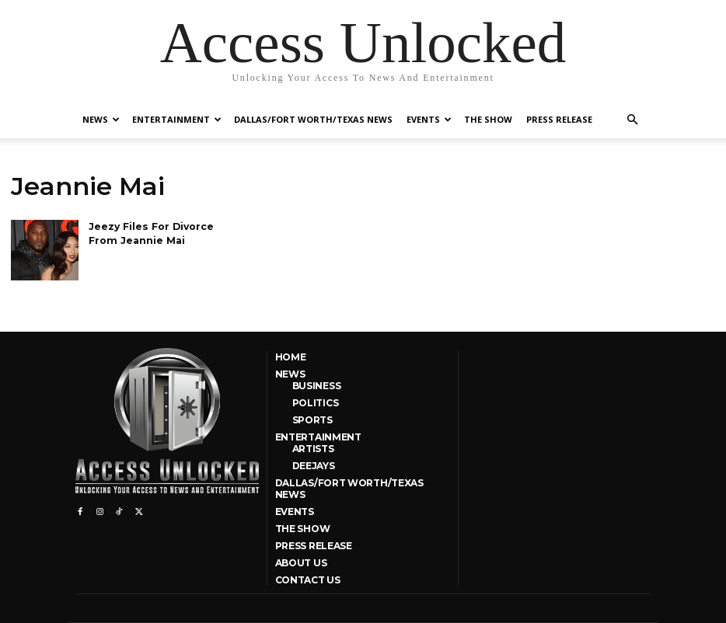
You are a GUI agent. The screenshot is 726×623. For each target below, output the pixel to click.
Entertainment (177, 119)
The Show (488, 119)
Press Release (559, 119)
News (101, 119)
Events (429, 119)
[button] (632, 120)
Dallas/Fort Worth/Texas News (313, 119)
